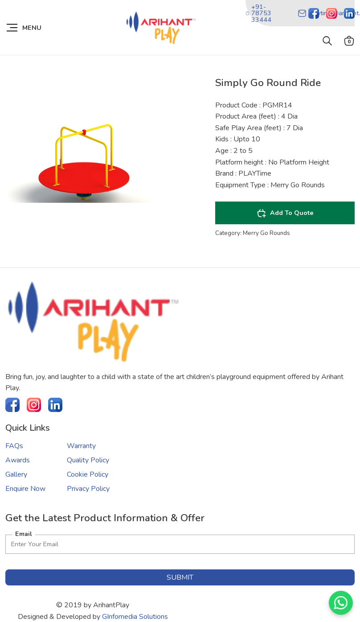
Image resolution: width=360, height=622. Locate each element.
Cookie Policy (87, 474)
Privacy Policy (88, 489)
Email (23, 533)
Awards (17, 460)
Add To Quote (285, 213)
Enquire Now (25, 489)
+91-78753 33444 (258, 13)
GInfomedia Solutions (135, 617)
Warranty (81, 446)
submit (180, 577)
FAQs (14, 446)
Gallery (16, 474)
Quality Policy (88, 460)
